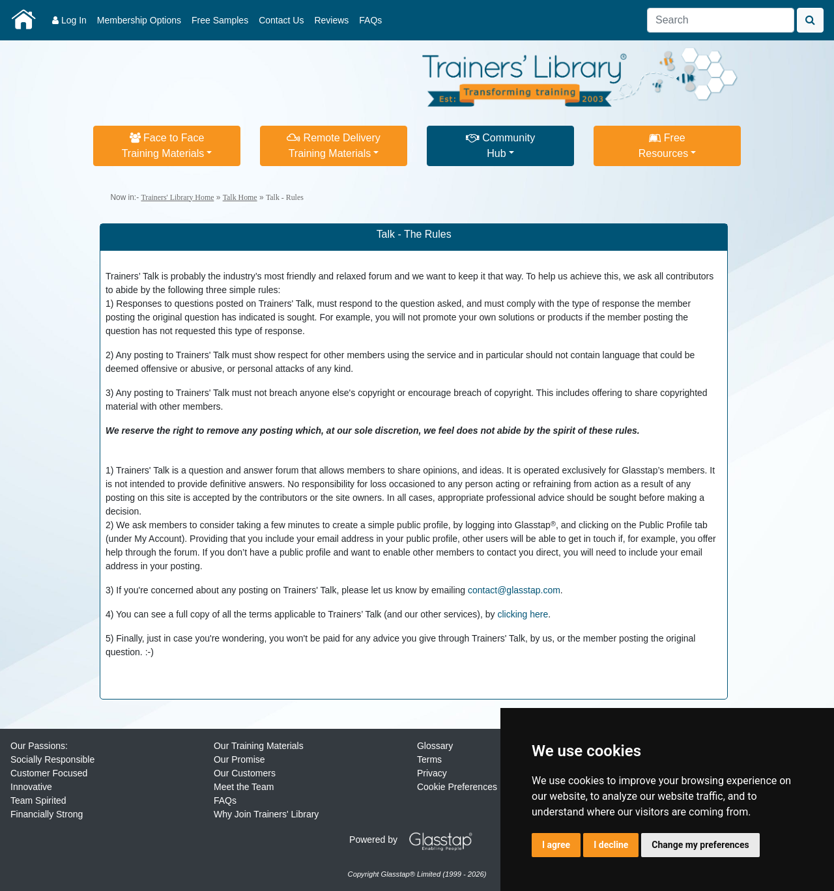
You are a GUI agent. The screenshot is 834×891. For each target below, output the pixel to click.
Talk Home (240, 197)
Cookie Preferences (457, 787)
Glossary (435, 746)
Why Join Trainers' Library (266, 814)
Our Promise (239, 759)
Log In (69, 20)
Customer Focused (48, 773)
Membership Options (139, 20)
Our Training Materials (259, 746)
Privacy (432, 773)
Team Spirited (38, 800)
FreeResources (663, 145)
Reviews (331, 20)
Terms (429, 759)
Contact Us (281, 20)
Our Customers (245, 773)
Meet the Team (244, 787)
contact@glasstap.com (514, 590)
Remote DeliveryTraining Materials (334, 145)
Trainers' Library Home (177, 197)
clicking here (522, 614)
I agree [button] (556, 845)
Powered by (415, 839)
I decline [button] (611, 845)
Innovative (31, 787)
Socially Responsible (52, 759)
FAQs (370, 20)
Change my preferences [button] (700, 845)
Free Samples (220, 20)
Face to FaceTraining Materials (163, 145)
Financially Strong (46, 814)
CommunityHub (500, 145)
